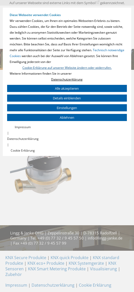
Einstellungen (67, 107)
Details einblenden (67, 98)
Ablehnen (67, 117)
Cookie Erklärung (23, 150)
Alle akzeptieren (67, 88)
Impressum (23, 127)
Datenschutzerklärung (67, 79)
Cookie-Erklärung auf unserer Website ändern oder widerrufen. (67, 67)
